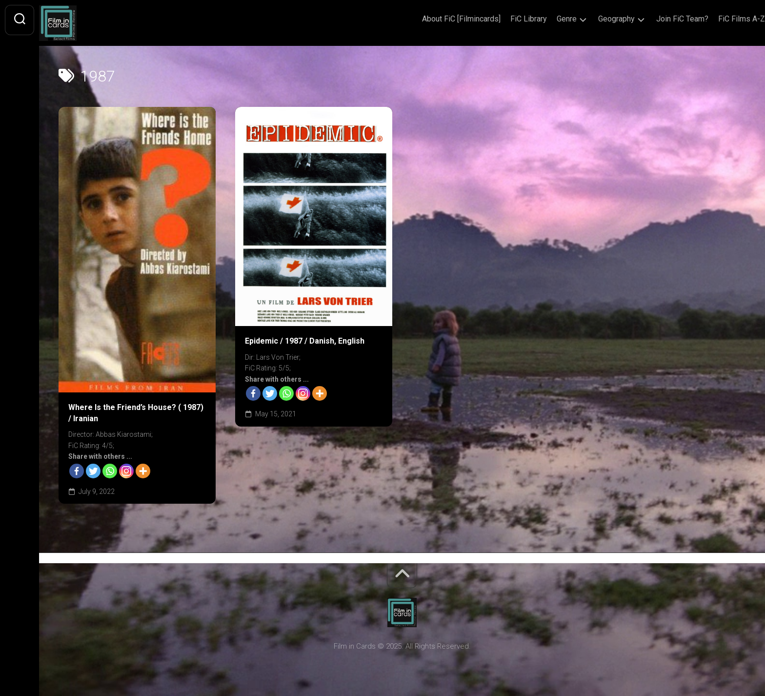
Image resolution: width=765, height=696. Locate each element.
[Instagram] (126, 471)
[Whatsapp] (109, 471)
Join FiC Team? (663, 18)
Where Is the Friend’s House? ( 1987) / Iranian (135, 413)
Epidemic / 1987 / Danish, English (304, 341)
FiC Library (509, 18)
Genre (547, 18)
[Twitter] (93, 471)
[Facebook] (76, 471)
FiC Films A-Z (722, 18)
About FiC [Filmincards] (442, 18)
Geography (597, 18)
